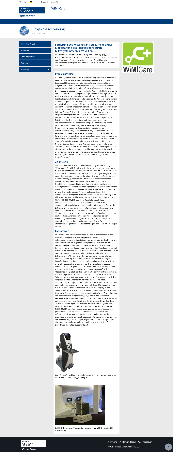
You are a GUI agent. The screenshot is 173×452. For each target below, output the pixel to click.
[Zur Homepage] (32, 12)
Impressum (145, 442)
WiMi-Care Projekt (28, 44)
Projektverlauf (27, 50)
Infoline (112, 442)
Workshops (25, 69)
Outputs (24, 63)
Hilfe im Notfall (127, 442)
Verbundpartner (28, 57)
